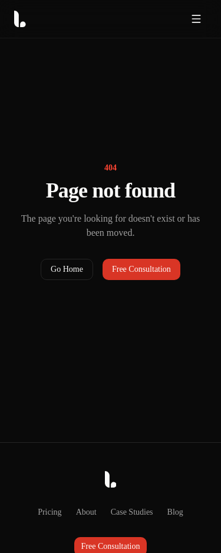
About (86, 512)
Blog (175, 512)
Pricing (49, 512)
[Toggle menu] (196, 18)
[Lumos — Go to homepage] (62, 19)
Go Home (67, 269)
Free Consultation (141, 269)
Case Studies (132, 512)
